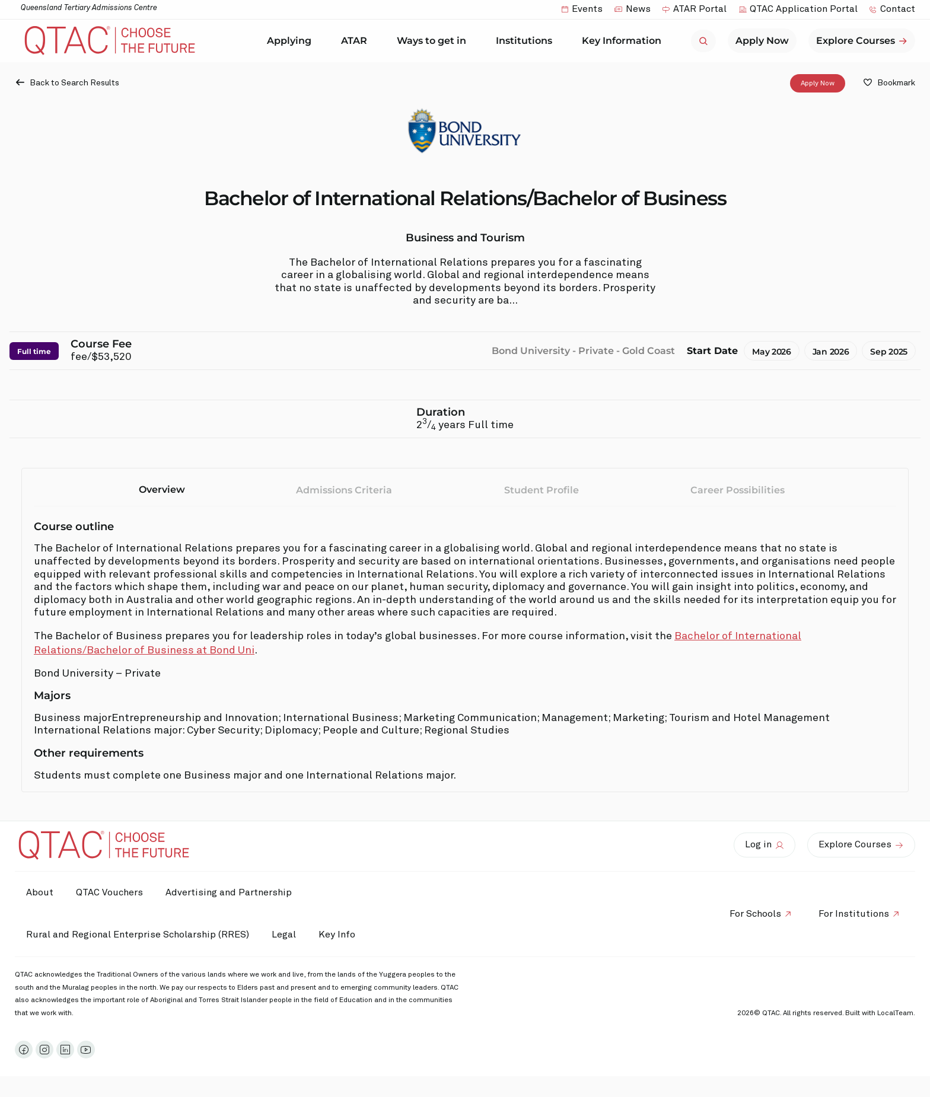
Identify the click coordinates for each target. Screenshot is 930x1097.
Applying (292, 41)
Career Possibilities (737, 490)
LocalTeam (895, 1013)
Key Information (624, 41)
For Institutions (853, 914)
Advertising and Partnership (231, 892)
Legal (285, 934)
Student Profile (541, 490)
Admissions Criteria (344, 490)
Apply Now (818, 83)
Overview (162, 489)
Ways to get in (434, 41)
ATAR (357, 41)
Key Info (342, 935)
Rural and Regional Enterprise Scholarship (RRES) (138, 934)
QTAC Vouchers (111, 892)
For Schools (753, 914)
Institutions (527, 41)
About (40, 892)
